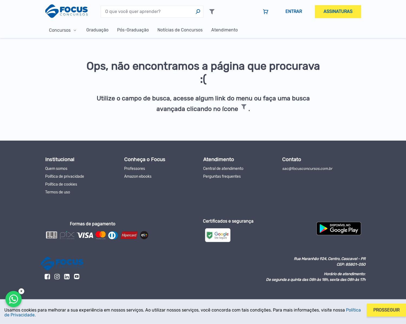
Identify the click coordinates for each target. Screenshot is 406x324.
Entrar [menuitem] (293, 11)
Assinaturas (338, 11)
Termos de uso (57, 192)
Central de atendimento (223, 168)
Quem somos (56, 168)
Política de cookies (61, 184)
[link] (265, 11)
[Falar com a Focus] (13, 299)
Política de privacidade (64, 176)
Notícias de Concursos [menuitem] (180, 30)
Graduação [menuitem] (97, 30)
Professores (134, 168)
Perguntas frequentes (222, 176)
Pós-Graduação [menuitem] (133, 30)
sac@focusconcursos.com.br (307, 168)
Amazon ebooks (137, 176)
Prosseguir (386, 309)
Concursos (60, 30)
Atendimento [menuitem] (224, 30)
